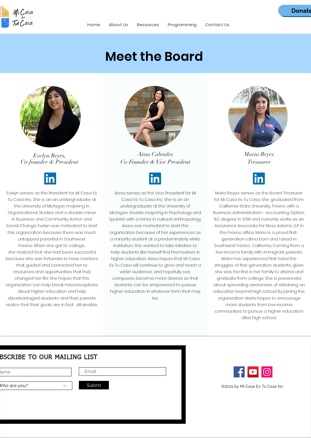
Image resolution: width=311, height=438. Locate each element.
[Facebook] (239, 371)
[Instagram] (266, 371)
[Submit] (94, 385)
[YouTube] (253, 371)
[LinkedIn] (50, 178)
